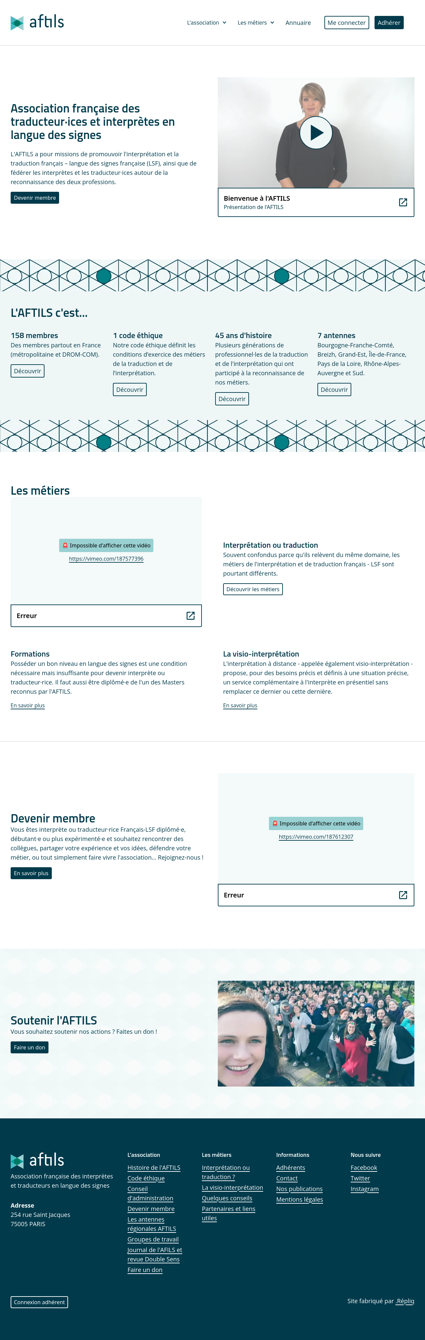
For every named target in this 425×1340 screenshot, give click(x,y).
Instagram (365, 1189)
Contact (287, 1178)
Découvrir (27, 371)
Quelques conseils (227, 1198)
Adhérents (290, 1167)
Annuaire (298, 23)
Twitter (360, 1178)
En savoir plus (28, 705)
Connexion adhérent (39, 1302)
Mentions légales (299, 1199)
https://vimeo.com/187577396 (106, 558)
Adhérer (389, 23)
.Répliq (404, 1301)
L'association (207, 22)
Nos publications (299, 1189)
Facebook (364, 1167)
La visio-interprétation (232, 1187)
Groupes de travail (153, 1239)
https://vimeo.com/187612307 (316, 836)
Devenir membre (35, 197)
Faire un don (29, 1047)
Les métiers (256, 22)
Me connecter (347, 23)
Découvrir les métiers (253, 589)
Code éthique (146, 1178)
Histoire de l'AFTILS (154, 1167)
